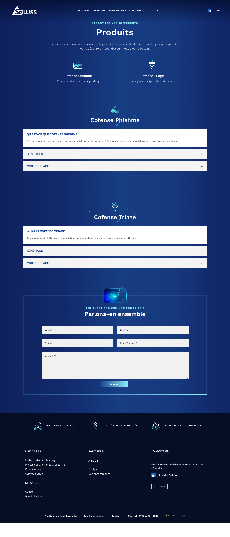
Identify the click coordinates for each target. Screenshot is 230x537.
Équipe (92, 482)
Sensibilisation (34, 509)
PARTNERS (96, 465)
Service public (34, 487)
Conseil (29, 505)
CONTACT (159, 500)
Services (99, 10)
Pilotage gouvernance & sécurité (45, 478)
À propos (135, 10)
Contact (155, 10)
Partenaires (117, 10)
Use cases (82, 10)
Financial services (36, 482)
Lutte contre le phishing (40, 473)
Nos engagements (99, 487)
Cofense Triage (152, 89)
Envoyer (114, 397)
